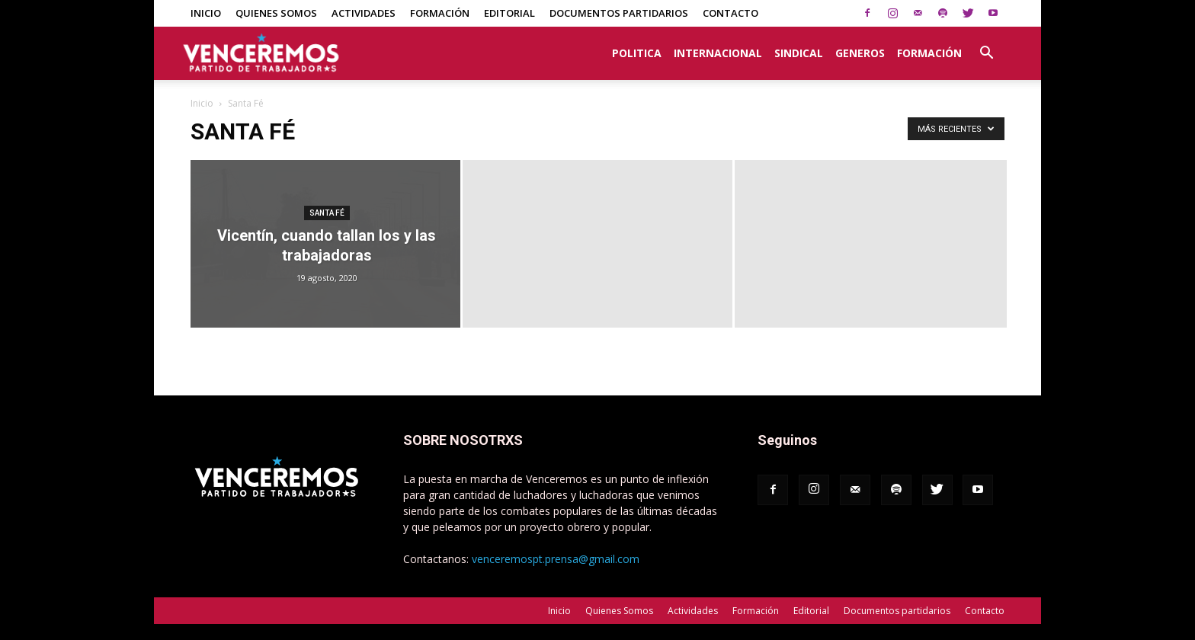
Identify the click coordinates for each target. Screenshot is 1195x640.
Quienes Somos (276, 13)
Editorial (509, 13)
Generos (860, 53)
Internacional (718, 53)
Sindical (798, 53)
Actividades (364, 13)
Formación (439, 13)
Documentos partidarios (618, 13)
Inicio (206, 13)
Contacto (730, 13)
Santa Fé (326, 213)
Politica (637, 53)
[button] (986, 45)
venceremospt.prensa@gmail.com (555, 559)
